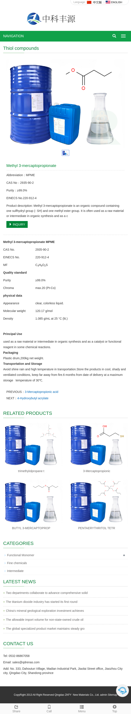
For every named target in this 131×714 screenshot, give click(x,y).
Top (114, 708)
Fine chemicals (17, 563)
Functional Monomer (20, 555)
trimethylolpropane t (31, 471)
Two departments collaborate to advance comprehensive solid (47, 593)
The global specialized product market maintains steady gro (45, 628)
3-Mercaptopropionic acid (41, 392)
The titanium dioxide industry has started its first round (41, 601)
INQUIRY (17, 224)
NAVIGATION (13, 36)
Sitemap (112, 694)
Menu (82, 708)
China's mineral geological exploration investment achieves (45, 610)
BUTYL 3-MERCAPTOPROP (31, 528)
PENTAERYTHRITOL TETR (96, 528)
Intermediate (15, 571)
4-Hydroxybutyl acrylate (32, 398)
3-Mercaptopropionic (96, 471)
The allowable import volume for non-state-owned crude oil (44, 619)
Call (49, 708)
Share (16, 708)
